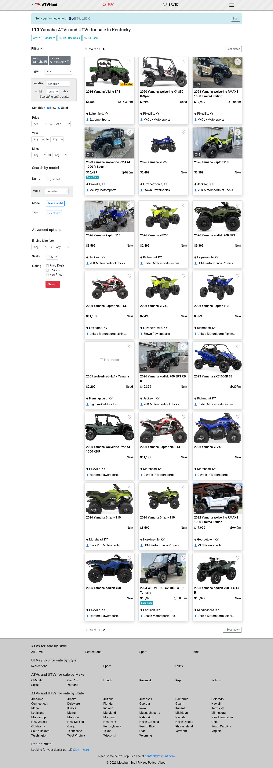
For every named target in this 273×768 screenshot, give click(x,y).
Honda (107, 680)
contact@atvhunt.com (160, 756)
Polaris (216, 680)
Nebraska (145, 717)
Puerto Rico (147, 726)
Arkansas (145, 699)
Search (52, 284)
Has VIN (54, 270)
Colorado (217, 699)
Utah (142, 731)
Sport (143, 652)
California (181, 699)
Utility (179, 666)
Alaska (71, 699)
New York (109, 722)
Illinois (71, 708)
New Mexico (75, 722)
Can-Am (72, 680)
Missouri (73, 717)
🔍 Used (91, 37)
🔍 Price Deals (69, 37)
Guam (179, 703)
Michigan (181, 713)
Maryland (109, 713)
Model (49, 37)
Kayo (178, 680)
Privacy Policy (146, 762)
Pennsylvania (112, 726)
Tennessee (74, 731)
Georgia (144, 703)
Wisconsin (110, 735)
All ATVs (37, 652)
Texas (107, 731)
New (53, 108)
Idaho (35, 708)
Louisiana (37, 713)
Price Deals (57, 265)
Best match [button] (233, 48)
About (162, 762)
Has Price (56, 274)
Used (64, 108)
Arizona (108, 699)
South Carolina (221, 726)
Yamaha (72, 685)
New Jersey (39, 722)
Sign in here (81, 750)
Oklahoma (38, 726)
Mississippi (39, 717)
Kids (196, 652)
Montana (109, 717)
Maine (71, 713)
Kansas (180, 708)
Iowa (142, 708)
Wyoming (145, 735)
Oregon (72, 726)
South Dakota (40, 731)
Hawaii (216, 703)
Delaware (73, 703)
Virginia (216, 731)
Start (235, 18)
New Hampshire (222, 717)
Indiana (108, 708)
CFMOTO (37, 680)
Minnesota (218, 713)
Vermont (181, 731)
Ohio (214, 722)
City (35, 37)
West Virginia (76, 735)
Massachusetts (149, 713)
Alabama (37, 699)
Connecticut (39, 703)
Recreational (93, 652)
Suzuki (35, 685)
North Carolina (149, 722)
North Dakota (184, 722)
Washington (39, 735)
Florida (108, 703)
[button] (88, 72)
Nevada (180, 717)
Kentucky (217, 708)
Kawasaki (145, 680)
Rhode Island (184, 726)
